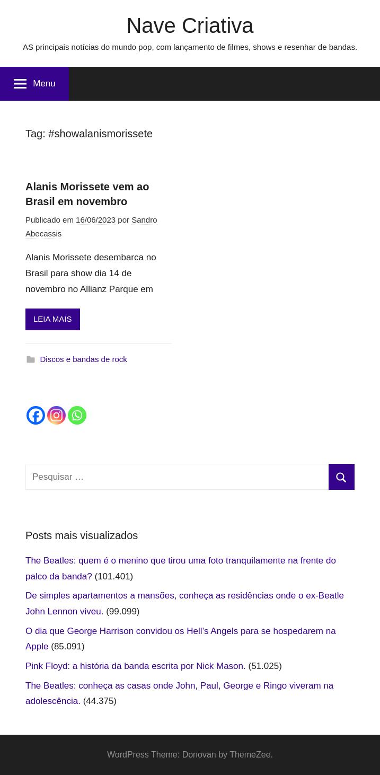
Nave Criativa (189, 25)
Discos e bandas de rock (83, 359)
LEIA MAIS (52, 318)
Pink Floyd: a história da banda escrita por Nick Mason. (135, 666)
